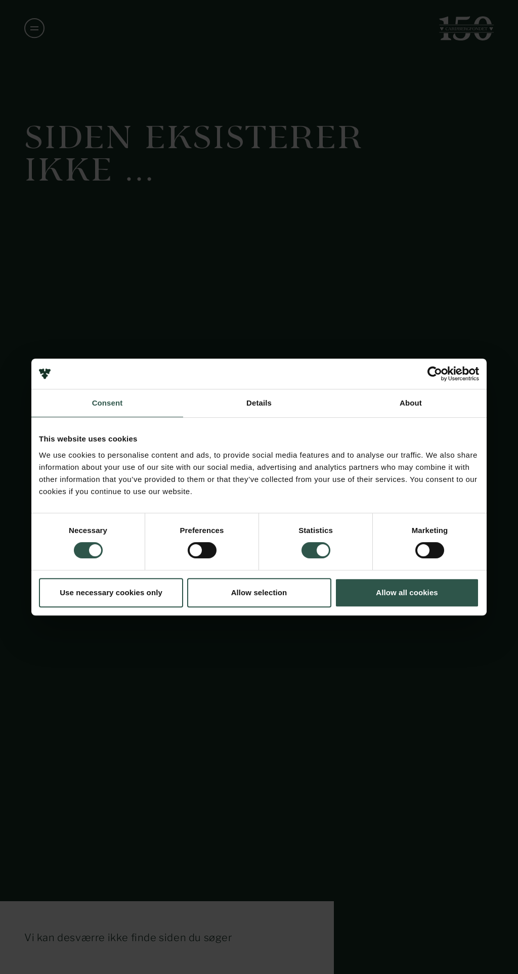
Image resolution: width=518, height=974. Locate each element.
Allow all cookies (407, 592)
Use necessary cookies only (111, 592)
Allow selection (259, 592)
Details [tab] (259, 403)
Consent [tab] (107, 403)
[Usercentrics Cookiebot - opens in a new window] (435, 373)
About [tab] (411, 403)
